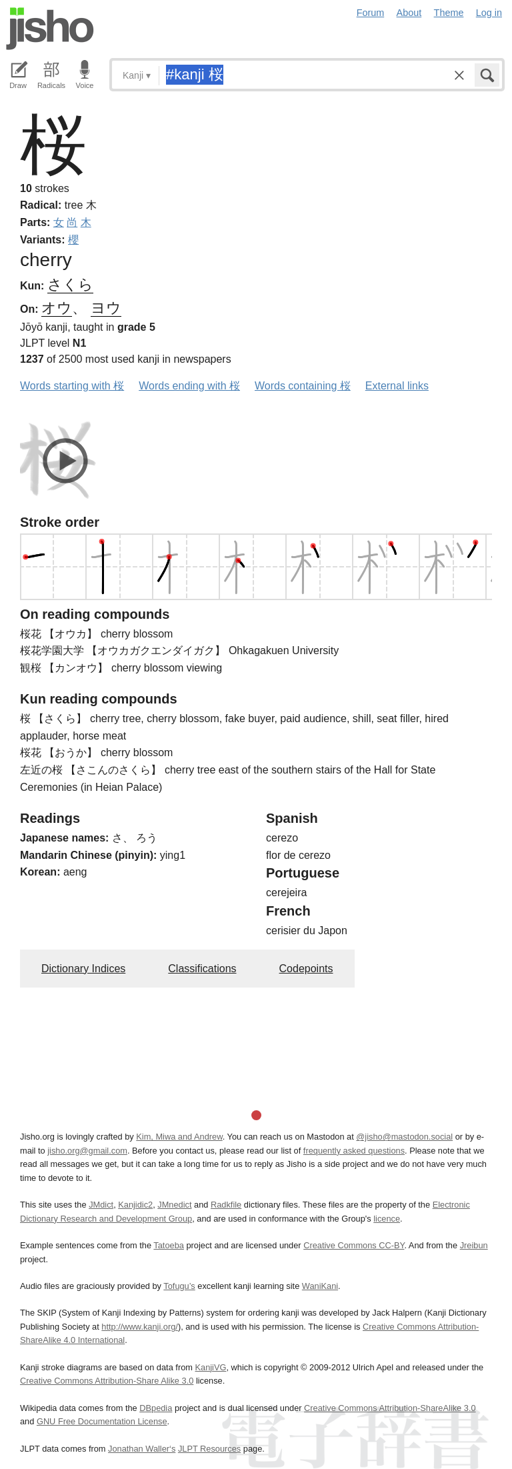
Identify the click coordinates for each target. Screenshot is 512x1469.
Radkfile (226, 1205)
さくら (70, 284)
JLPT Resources (209, 1449)
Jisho (50, 28)
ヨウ (106, 307)
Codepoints (306, 968)
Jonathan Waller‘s (141, 1449)
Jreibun (474, 1245)
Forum (371, 12)
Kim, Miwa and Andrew (179, 1137)
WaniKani (320, 1286)
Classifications (202, 968)
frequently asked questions (354, 1151)
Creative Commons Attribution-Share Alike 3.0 (106, 1381)
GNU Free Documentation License (102, 1421)
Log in (489, 12)
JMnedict (174, 1205)
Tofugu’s (179, 1286)
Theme (449, 12)
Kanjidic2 (135, 1205)
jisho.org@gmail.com (87, 1151)
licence (386, 1219)
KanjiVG (210, 1367)
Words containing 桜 (303, 385)
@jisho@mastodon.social (404, 1137)
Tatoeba (168, 1245)
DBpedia (155, 1408)
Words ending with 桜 (189, 385)
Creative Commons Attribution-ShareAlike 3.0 (389, 1408)
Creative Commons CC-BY (353, 1245)
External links (397, 385)
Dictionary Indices (83, 968)
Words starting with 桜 (72, 385)
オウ (56, 307)
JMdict (101, 1205)
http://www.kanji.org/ (139, 1327)
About (409, 12)
